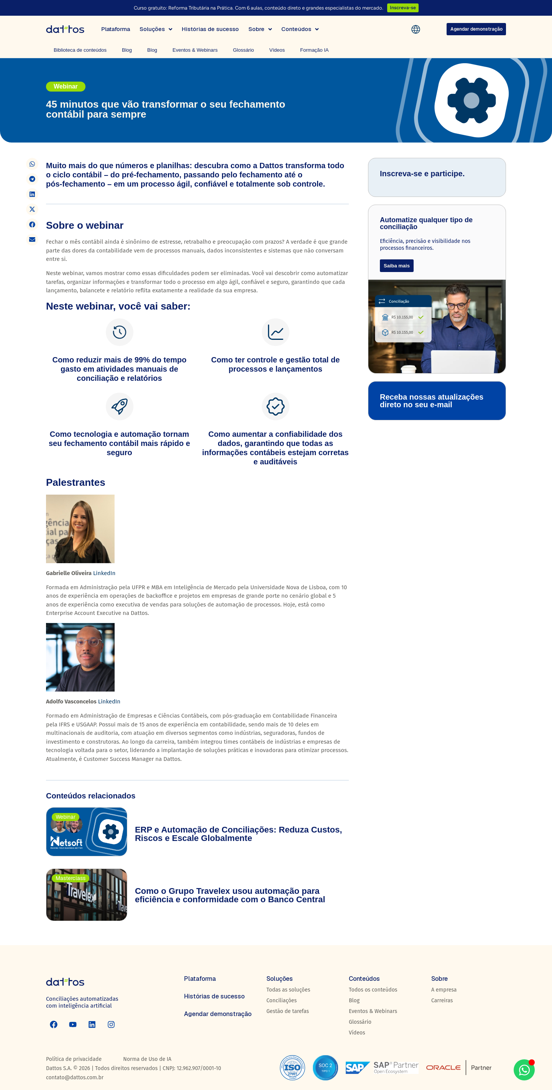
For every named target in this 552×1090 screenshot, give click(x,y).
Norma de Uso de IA (147, 1059)
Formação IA (314, 50)
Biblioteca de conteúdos (80, 50)
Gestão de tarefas (287, 1011)
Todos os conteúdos (373, 990)
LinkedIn (104, 573)
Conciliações (281, 1000)
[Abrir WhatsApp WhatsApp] (524, 1069)
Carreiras (442, 1000)
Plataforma (200, 979)
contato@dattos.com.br (75, 1077)
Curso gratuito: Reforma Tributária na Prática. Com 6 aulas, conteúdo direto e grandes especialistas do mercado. (258, 8)
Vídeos (277, 50)
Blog (127, 50)
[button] (32, 164)
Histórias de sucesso (214, 996)
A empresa (444, 990)
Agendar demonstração (217, 1014)
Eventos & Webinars (195, 50)
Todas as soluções (288, 990)
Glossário (243, 50)
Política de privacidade (74, 1059)
